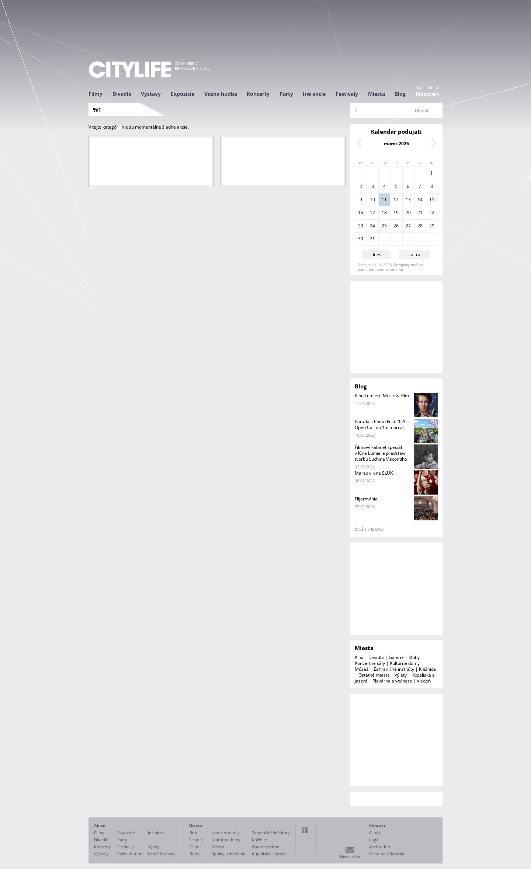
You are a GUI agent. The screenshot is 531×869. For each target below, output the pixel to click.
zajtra (414, 254)
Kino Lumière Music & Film (382, 395)
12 (396, 199)
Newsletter (350, 856)
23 (360, 226)
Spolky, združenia (228, 853)
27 (408, 226)
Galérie (396, 657)
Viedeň (424, 681)
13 (408, 199)
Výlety (401, 675)
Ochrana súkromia (386, 853)
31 (372, 238)
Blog (400, 93)
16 (360, 212)
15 (431, 199)
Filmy (95, 93)
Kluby (414, 657)
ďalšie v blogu (369, 529)
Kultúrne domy (405, 663)
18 (384, 212)
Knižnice (427, 669)
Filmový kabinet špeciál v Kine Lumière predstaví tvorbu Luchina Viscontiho (381, 453)
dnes (376, 254)
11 (384, 199)
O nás (374, 832)
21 (420, 212)
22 (431, 212)
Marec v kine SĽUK (374, 473)
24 (372, 226)
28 (420, 226)
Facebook (305, 830)
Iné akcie (314, 93)
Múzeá (362, 669)
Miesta (376, 93)
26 (396, 226)
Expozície (182, 93)
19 (396, 212)
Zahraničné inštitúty (394, 669)
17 (372, 212)
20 (408, 212)
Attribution (379, 846)
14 (420, 199)
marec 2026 (396, 143)
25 (384, 226)
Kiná (359, 657)
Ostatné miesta (374, 675)
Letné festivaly (162, 853)
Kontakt (377, 825)
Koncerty (258, 93)
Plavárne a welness (392, 681)
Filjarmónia (366, 499)
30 (360, 238)
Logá (373, 839)
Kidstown (428, 93)
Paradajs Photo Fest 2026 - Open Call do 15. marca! (382, 424)
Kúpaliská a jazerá (269, 853)
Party (286, 93)
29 (431, 226)
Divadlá (121, 93)
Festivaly (347, 93)
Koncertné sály (370, 663)
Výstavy (151, 93)
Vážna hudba (220, 93)
